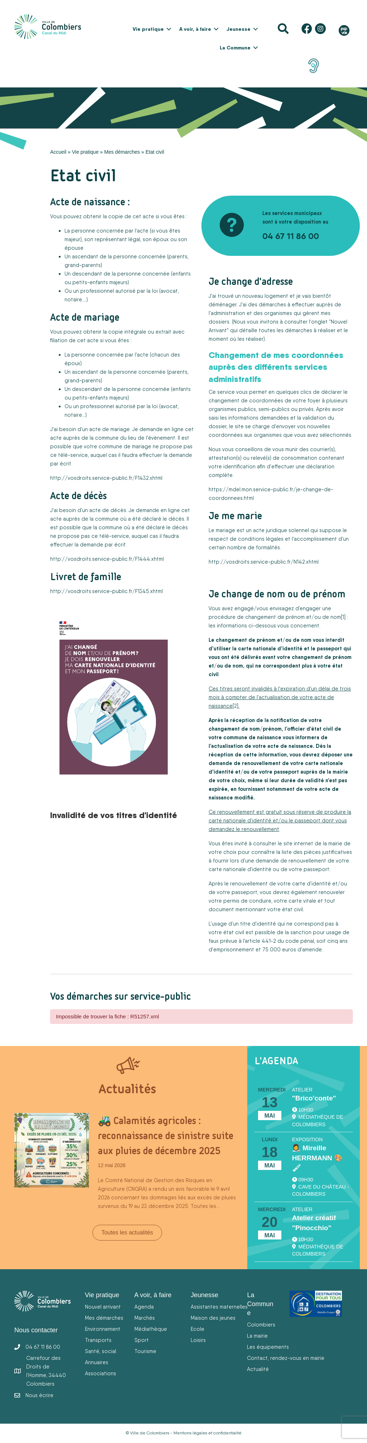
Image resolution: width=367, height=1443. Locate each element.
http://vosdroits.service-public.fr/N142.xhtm (263, 562)
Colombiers (261, 1325)
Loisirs (198, 1340)
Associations (100, 1373)
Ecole (197, 1329)
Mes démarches (122, 152)
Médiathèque (150, 1329)
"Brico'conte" (314, 1098)
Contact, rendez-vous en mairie (285, 1358)
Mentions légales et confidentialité (207, 1432)
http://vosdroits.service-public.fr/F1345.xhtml (106, 591)
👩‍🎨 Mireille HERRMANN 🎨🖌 (317, 1158)
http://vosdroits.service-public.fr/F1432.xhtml (106, 478)
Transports (98, 1340)
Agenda (144, 1307)
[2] (235, 706)
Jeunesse (239, 29)
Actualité (258, 1369)
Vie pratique (148, 29)
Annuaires (96, 1362)
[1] (343, 617)
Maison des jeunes (213, 1318)
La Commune (235, 47)
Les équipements (268, 1347)
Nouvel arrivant (103, 1307)
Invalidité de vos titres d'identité (113, 814)
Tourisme (145, 1351)
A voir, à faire (195, 29)
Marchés (144, 1318)
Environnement (102, 1329)
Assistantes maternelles (219, 1307)
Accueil (58, 152)
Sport (141, 1340)
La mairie (257, 1336)
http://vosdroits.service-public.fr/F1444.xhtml (107, 559)
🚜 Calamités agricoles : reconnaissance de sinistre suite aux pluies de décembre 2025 (165, 1135)
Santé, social (100, 1351)
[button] (169, 29)
